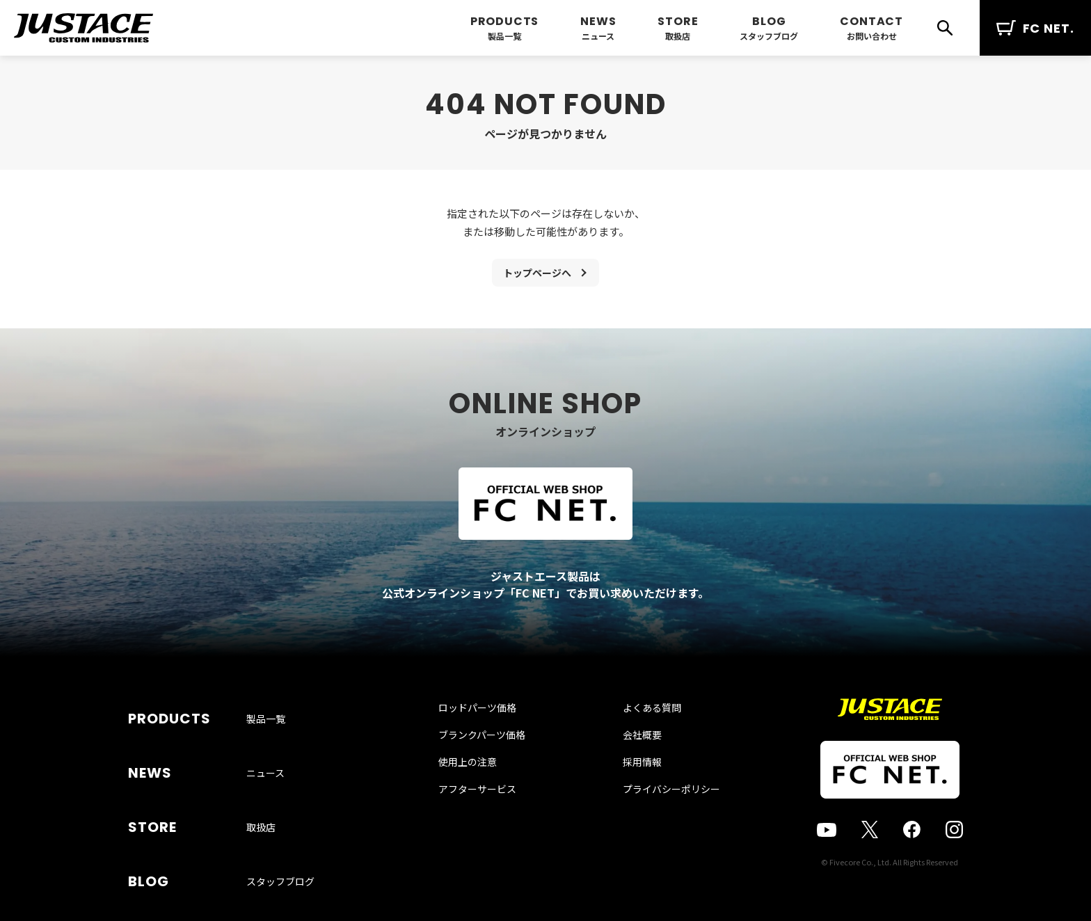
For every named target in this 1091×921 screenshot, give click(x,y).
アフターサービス (491, 824)
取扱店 (677, 36)
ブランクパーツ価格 (495, 769)
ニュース (598, 36)
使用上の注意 (481, 796)
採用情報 (628, 796)
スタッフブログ (769, 36)
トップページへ (537, 275)
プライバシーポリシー (657, 824)
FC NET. (1035, 28)
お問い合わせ (872, 36)
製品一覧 (504, 36)
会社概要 (628, 769)
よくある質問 (638, 742)
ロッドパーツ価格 (491, 742)
